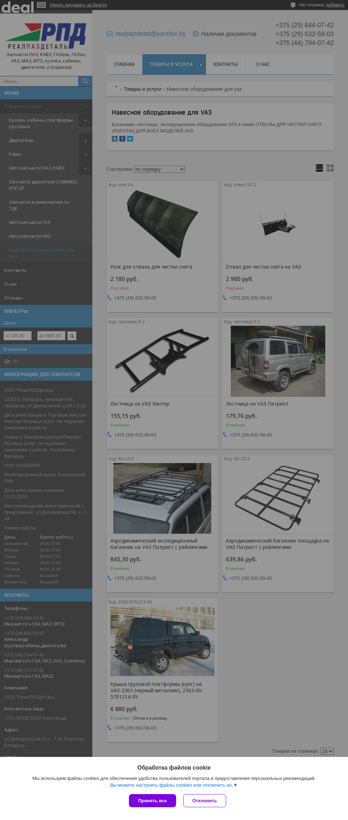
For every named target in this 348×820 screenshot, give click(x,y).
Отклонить (204, 800)
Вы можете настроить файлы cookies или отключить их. (171, 785)
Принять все (152, 800)
